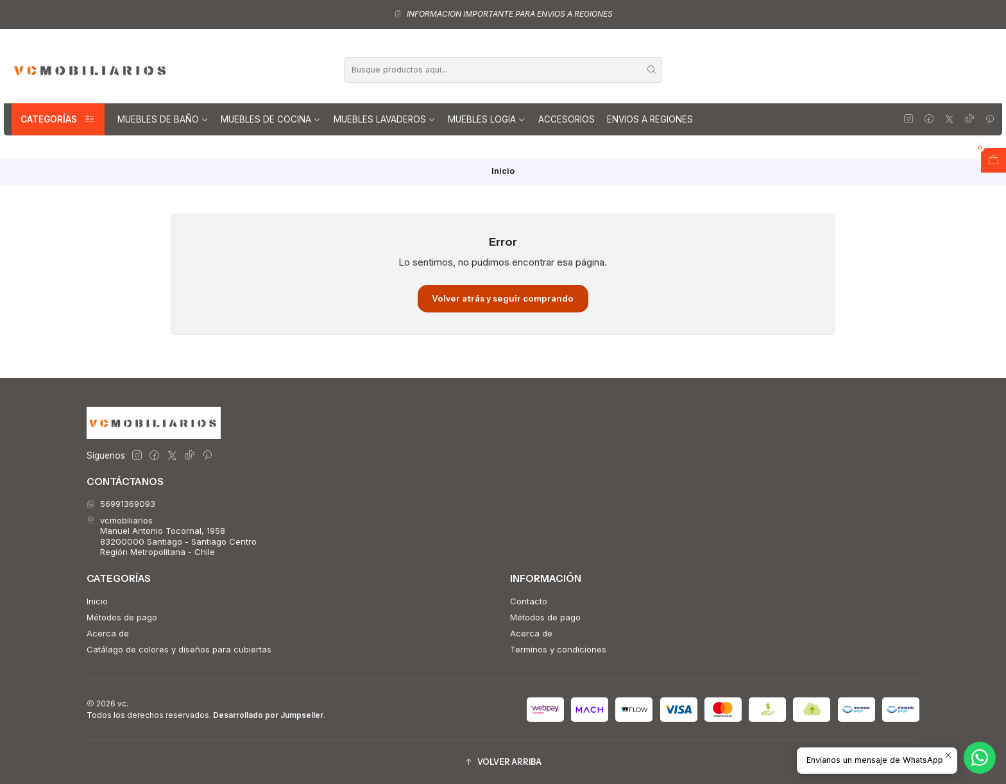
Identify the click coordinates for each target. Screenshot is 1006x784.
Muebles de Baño (163, 119)
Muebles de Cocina (271, 119)
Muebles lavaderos (385, 119)
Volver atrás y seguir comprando (503, 298)
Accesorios (566, 119)
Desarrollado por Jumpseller (268, 715)
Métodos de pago (122, 617)
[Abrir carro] (993, 160)
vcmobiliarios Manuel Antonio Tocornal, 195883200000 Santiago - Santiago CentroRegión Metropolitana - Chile (172, 536)
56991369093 (121, 504)
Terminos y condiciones (558, 649)
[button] (503, 761)
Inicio (97, 601)
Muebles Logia (486, 119)
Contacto (528, 601)
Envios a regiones (650, 119)
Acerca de (108, 633)
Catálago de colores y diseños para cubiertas (179, 649)
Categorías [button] (58, 119)
